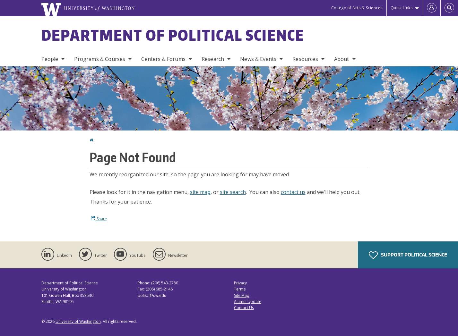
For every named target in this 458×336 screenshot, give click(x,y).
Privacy (240, 283)
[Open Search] (449, 8)
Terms (240, 289)
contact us (293, 192)
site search (233, 192)
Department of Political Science (173, 35)
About (341, 59)
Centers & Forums (163, 59)
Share (99, 219)
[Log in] (431, 8)
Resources (305, 59)
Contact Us (244, 307)
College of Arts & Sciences (357, 8)
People (49, 59)
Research (213, 59)
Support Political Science (408, 255)
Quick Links (402, 8)
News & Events (258, 59)
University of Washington (78, 321)
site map (200, 192)
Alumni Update (247, 301)
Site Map (241, 295)
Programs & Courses (99, 59)
